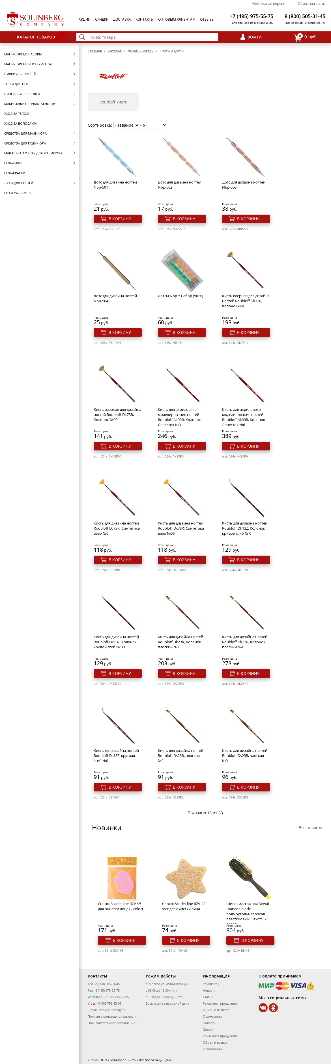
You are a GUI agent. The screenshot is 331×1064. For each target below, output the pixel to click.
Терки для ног (16, 84)
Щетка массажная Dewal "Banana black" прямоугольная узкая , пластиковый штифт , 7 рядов (247, 914)
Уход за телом (16, 113)
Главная (95, 50)
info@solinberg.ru (111, 1010)
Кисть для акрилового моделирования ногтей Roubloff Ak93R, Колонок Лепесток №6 (243, 417)
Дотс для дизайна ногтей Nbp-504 (115, 298)
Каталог (115, 50)
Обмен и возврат (216, 1010)
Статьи (208, 997)
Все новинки (311, 827)
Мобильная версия (268, 3)
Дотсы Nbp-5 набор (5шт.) (180, 295)
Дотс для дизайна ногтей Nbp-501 (115, 185)
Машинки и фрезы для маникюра (33, 153)
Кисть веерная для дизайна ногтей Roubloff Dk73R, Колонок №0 (246, 300)
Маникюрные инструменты (27, 64)
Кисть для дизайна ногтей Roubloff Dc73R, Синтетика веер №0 (117, 528)
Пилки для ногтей (20, 74)
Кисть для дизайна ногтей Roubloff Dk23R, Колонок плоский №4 (244, 641)
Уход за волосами (20, 123)
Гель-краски (14, 173)
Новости (209, 990)
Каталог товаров (36, 37)
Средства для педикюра (25, 143)
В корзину (120, 218)
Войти (255, 37)
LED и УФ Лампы (17, 193)
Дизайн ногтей (141, 50)
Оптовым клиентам (176, 19)
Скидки (102, 19)
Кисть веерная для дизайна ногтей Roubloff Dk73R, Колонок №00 (117, 414)
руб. (305, 37)
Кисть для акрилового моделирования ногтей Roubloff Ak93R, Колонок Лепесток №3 (179, 417)
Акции (85, 19)
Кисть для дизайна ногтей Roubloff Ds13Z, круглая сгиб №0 (116, 755)
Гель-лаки (13, 163)
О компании (212, 1016)
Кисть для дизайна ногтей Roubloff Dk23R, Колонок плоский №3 (180, 641)
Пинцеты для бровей (22, 94)
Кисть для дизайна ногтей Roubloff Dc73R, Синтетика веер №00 (181, 528)
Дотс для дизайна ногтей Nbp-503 (243, 185)
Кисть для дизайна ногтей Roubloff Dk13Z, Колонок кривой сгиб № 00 (116, 641)
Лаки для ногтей (18, 183)
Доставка (122, 19)
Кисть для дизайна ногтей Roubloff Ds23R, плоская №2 (180, 755)
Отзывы (207, 19)
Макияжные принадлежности (29, 104)
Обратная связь (311, 3)
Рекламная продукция (220, 1003)
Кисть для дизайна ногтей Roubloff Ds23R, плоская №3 (244, 755)
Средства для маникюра (25, 133)
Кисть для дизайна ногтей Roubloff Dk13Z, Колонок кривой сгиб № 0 (244, 528)
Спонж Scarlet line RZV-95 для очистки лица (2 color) (120, 906)
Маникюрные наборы (23, 54)
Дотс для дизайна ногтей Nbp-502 (179, 185)
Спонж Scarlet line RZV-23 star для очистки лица (183, 906)
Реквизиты (211, 984)
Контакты (145, 19)
